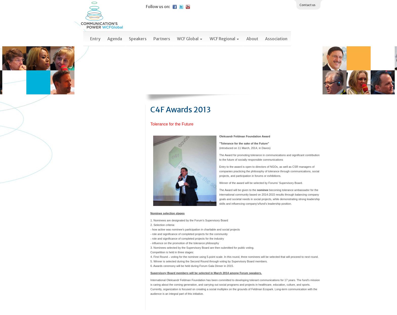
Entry (95, 38)
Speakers (138, 38)
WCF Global (190, 38)
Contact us (307, 5)
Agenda (114, 38)
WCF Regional (225, 38)
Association (276, 38)
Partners (161, 38)
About (252, 38)
